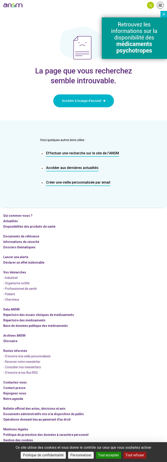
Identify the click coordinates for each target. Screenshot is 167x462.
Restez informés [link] (15, 351)
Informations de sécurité (21, 242)
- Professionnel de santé (20, 288)
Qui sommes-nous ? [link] (17, 215)
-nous (14, 393)
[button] (150, 5)
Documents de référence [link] (21, 236)
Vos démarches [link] (14, 272)
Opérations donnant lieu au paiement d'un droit (37, 419)
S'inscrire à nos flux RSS (21, 372)
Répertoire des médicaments (24, 320)
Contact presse (14, 388)
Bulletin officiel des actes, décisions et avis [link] (34, 408)
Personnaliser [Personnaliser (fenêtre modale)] (81, 455)
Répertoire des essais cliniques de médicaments (38, 315)
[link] (13, 5)
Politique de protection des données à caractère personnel (46, 434)
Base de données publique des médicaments (35, 325)
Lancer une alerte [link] (15, 257)
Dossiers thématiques (19, 247)
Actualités (10, 221)
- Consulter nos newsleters (22, 367)
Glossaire (10, 341)
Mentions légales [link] (15, 429)
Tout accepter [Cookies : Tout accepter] (108, 455)
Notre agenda (13, 399)
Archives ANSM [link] (14, 335)
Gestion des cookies (18, 440)
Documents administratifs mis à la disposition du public (43, 414)
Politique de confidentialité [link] (43, 455)
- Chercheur (11, 299)
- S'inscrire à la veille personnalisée (27, 356)
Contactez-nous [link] (15, 382)
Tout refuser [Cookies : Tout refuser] (134, 455)
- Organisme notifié (16, 283)
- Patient (9, 294)
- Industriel (10, 278)
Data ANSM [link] (11, 309)
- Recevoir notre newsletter (21, 361)
